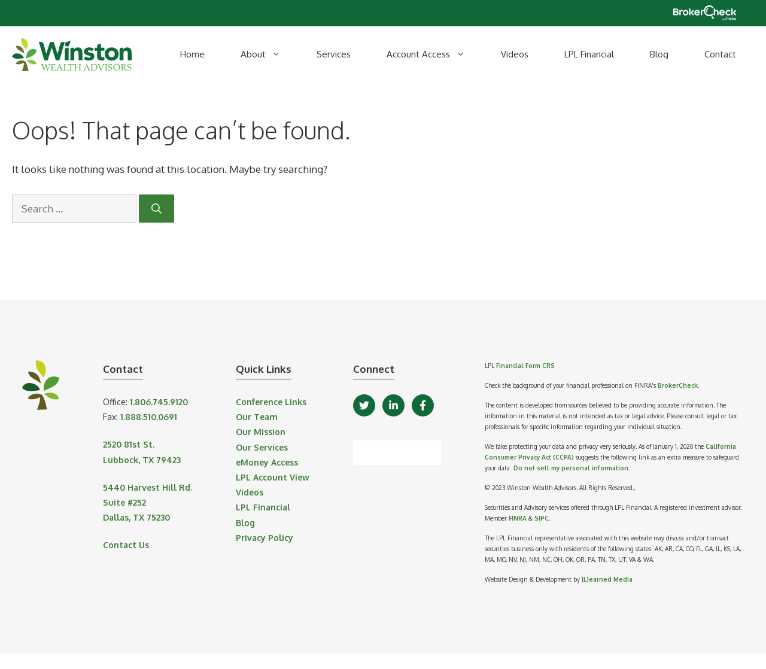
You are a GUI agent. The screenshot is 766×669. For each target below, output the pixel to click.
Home (192, 54)
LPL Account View (272, 477)
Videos (514, 54)
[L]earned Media (607, 579)
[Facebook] (423, 405)
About (270, 54)
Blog (659, 54)
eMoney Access (267, 462)
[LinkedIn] (393, 405)
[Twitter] (364, 405)
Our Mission (260, 432)
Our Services (262, 447)
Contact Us (126, 545)
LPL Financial (589, 54)
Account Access (435, 54)
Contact (720, 54)
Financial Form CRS (525, 365)
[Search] (156, 208)
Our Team (257, 417)
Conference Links (271, 402)
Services (334, 54)
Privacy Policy (264, 538)
